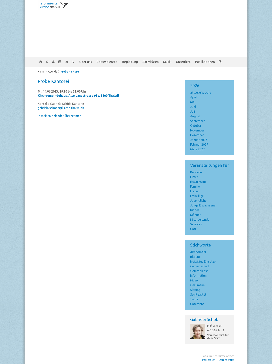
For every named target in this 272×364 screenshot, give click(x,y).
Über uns (85, 61)
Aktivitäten (150, 61)
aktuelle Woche (200, 92)
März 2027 (197, 149)
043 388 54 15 (215, 330)
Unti (193, 228)
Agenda (52, 71)
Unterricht (183, 61)
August (195, 116)
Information (198, 275)
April (193, 97)
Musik (167, 61)
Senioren (196, 224)
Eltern (194, 177)
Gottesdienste (107, 61)
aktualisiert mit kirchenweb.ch (218, 356)
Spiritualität (198, 294)
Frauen (194, 191)
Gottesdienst (199, 270)
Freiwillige (197, 195)
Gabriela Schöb (204, 319)
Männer (195, 214)
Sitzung (195, 289)
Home (41, 71)
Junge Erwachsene (202, 205)
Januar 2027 (198, 139)
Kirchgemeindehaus (78, 95)
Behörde (196, 172)
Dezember (197, 135)
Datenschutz (226, 359)
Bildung (195, 256)
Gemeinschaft (199, 266)
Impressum (208, 359)
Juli (192, 111)
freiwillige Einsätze (203, 261)
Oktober (195, 125)
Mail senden (214, 325)
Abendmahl (198, 251)
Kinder (194, 210)
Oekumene (197, 285)
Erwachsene (198, 181)
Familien (195, 186)
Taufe (194, 299)
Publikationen (205, 61)
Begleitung (130, 61)
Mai (192, 102)
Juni (193, 106)
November (197, 130)
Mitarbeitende (199, 219)
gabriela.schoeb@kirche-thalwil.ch (61, 108)
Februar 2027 (199, 144)
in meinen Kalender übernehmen (59, 115)
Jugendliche (198, 200)
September (197, 120)
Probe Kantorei (70, 71)
